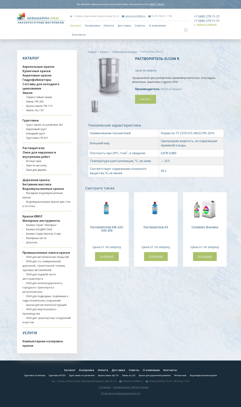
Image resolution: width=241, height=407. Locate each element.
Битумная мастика (37, 184)
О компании (157, 25)
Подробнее (107, 256)
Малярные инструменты (41, 221)
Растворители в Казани (124, 51)
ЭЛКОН (160, 4)
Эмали (27, 93)
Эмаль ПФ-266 (35, 101)
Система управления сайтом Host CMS (120, 398)
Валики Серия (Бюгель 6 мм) (43, 233)
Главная (92, 51)
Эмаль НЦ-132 (35, 110)
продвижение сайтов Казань (131, 387)
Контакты (79, 34)
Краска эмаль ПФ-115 (39, 106)
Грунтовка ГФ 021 (57, 375)
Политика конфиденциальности (120, 393)
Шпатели (31, 242)
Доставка (124, 25)
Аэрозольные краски (38, 67)
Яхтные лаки (33, 161)
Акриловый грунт (36, 129)
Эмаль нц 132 (128, 375)
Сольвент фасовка (204, 227)
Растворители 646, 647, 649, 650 (107, 228)
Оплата (109, 25)
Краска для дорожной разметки (155, 375)
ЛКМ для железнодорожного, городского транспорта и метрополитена (43, 287)
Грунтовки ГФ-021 (37, 137)
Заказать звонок (207, 24)
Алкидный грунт (35, 133)
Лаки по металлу (36, 165)
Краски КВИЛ (32, 216)
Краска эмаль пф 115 (108, 375)
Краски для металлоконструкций (46, 305)
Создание (105, 387)
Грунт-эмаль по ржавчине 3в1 (44, 124)
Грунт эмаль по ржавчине (82, 375)
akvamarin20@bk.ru (135, 16)
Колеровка (92, 25)
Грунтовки (31, 120)
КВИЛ (153, 4)
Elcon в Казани (171, 89)
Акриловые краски (37, 75)
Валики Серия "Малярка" (41, 225)
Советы (140, 25)
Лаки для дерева (36, 169)
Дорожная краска (36, 180)
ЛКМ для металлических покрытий (47, 257)
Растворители (33, 148)
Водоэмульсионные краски (43, 189)
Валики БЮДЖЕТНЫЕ (39, 229)
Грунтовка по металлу (34, 375)
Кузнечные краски (37, 71)
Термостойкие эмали (39, 97)
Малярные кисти (36, 238)
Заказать (145, 99)
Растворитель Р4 (156, 227)
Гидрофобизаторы (37, 80)
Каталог (75, 25)
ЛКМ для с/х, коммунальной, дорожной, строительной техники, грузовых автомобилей (44, 266)
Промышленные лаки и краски (46, 253)
